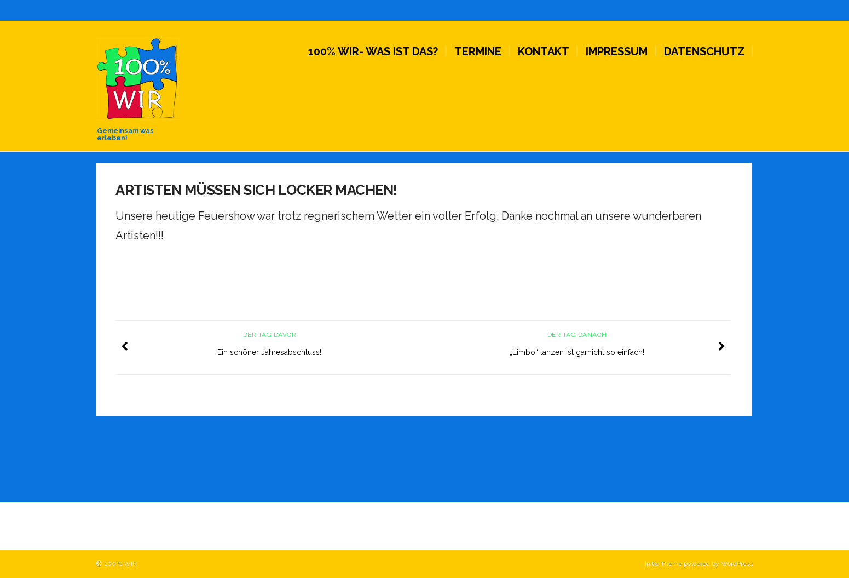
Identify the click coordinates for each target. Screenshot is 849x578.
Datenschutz (704, 51)
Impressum (617, 51)
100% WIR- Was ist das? (373, 51)
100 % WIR (121, 564)
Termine (477, 51)
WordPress (737, 564)
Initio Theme (663, 564)
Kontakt (543, 51)
